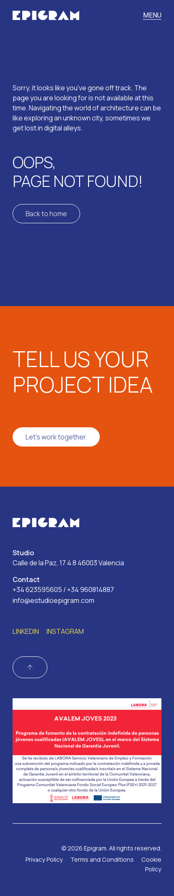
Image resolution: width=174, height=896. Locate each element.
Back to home (46, 213)
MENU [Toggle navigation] (152, 15)
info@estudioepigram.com (53, 600)
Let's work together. (56, 437)
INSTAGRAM (65, 631)
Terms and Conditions (102, 859)
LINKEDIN (26, 631)
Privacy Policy (44, 859)
